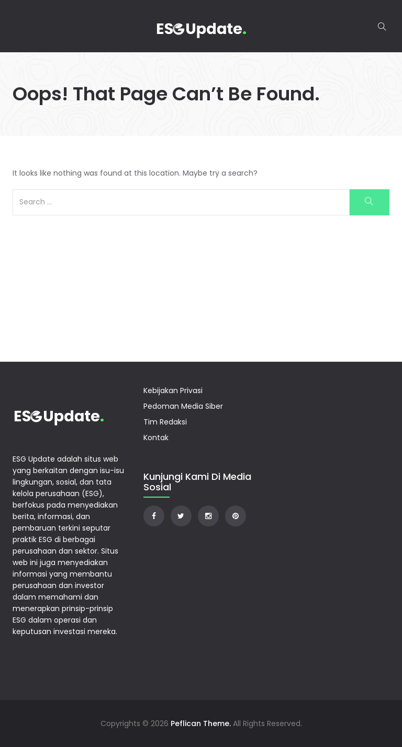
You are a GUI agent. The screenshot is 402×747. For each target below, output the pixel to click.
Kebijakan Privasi (173, 390)
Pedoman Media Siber (183, 406)
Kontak (156, 437)
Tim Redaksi (165, 422)
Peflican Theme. (201, 723)
